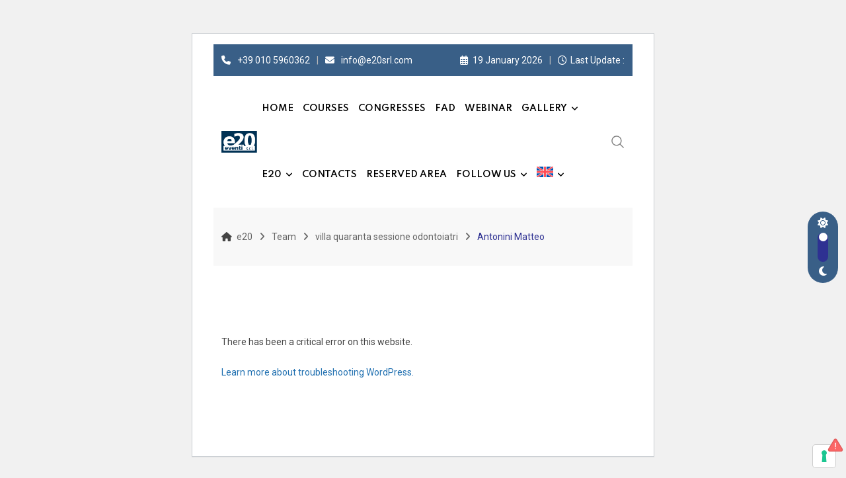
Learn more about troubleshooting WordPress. (317, 372)
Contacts (329, 174)
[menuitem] (550, 174)
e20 (272, 174)
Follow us (486, 174)
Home (277, 108)
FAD (445, 108)
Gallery (544, 108)
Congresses (392, 108)
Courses (326, 108)
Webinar (488, 108)
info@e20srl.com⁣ (376, 60)
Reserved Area (406, 174)
